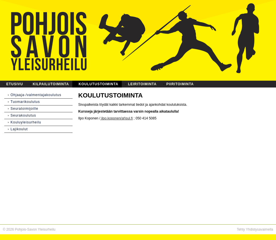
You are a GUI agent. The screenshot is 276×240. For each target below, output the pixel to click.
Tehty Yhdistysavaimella (255, 229)
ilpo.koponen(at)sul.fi (117, 118)
